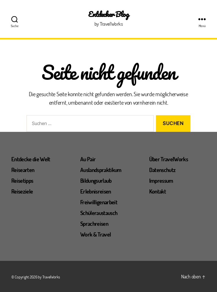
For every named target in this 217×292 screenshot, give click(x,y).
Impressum (161, 180)
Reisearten (22, 169)
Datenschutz (162, 169)
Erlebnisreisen (95, 191)
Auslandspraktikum (100, 169)
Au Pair (88, 159)
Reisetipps (22, 180)
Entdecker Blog (108, 14)
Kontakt (157, 191)
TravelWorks (51, 277)
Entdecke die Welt (30, 159)
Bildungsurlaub (96, 180)
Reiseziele (22, 191)
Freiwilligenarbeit (98, 202)
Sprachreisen (94, 223)
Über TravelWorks (168, 159)
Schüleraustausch (98, 212)
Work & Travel (95, 234)
